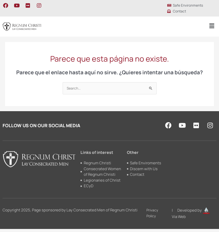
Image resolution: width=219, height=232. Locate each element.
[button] (211, 26)
